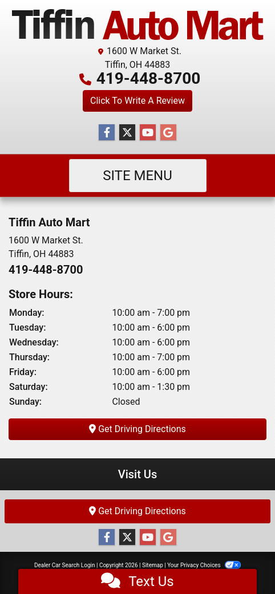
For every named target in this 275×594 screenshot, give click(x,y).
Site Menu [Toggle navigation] (137, 176)
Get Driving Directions (137, 429)
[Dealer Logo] (138, 24)
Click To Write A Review (137, 100)
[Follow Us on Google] (168, 132)
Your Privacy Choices (204, 565)
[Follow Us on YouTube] (148, 132)
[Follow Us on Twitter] (127, 132)
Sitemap (152, 565)
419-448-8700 (148, 78)
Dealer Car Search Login (64, 565)
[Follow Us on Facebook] (107, 132)
